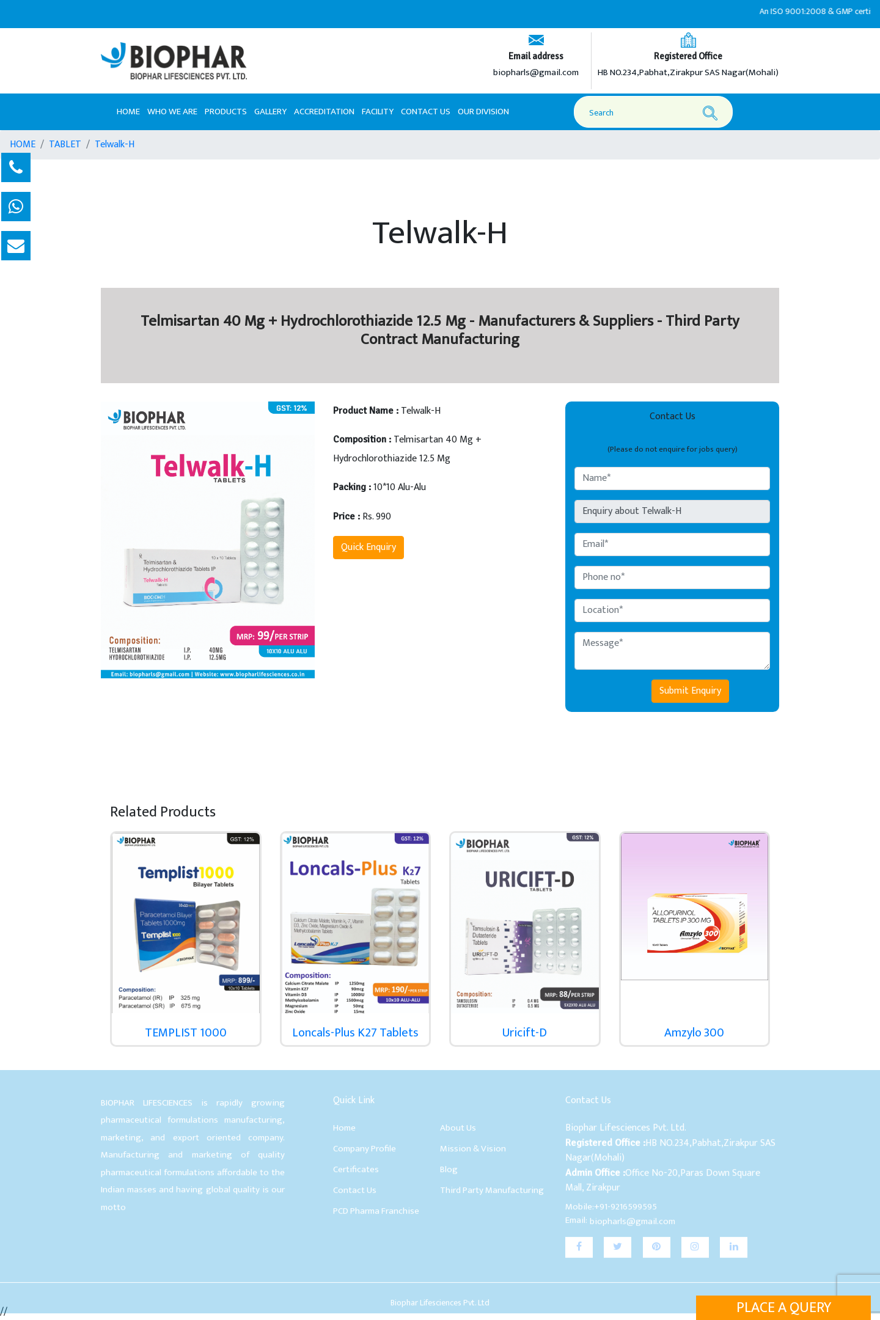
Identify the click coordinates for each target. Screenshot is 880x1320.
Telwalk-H (114, 145)
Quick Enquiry (368, 547)
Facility (378, 111)
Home (128, 111)
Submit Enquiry (690, 691)
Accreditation (324, 111)
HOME (22, 145)
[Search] (655, 112)
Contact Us (425, 111)
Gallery (270, 111)
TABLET (65, 145)
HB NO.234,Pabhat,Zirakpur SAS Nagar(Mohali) (688, 73)
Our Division (483, 111)
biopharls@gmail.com (536, 73)
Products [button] (226, 111)
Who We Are (172, 111)
